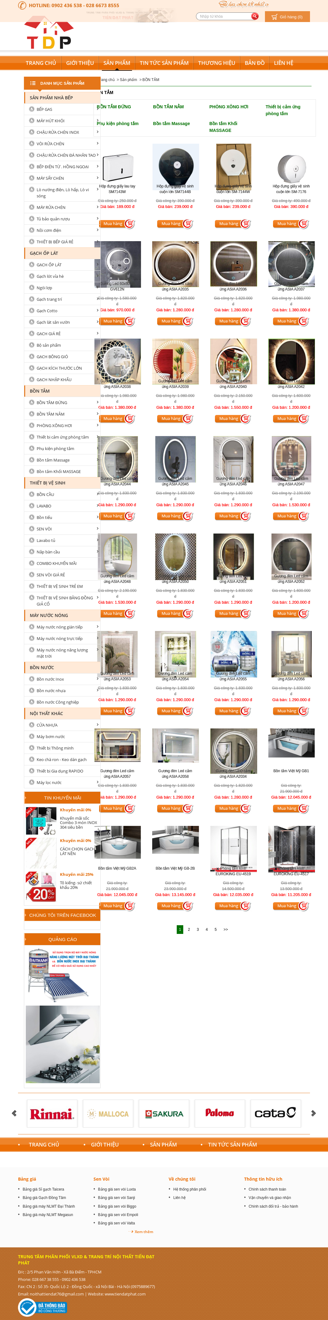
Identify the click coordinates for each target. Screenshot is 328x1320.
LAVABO (44, 506)
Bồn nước (42, 667)
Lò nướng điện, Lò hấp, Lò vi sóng (63, 193)
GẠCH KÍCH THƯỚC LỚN (59, 368)
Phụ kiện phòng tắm (118, 123)
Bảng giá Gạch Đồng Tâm (44, 1198)
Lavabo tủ (46, 540)
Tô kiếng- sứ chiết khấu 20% (76, 885)
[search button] (255, 16)
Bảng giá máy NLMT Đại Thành (49, 1206)
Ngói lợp (44, 288)
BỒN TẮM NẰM (168, 106)
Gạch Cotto (47, 310)
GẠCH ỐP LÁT (44, 253)
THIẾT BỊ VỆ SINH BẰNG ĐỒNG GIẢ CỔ (65, 601)
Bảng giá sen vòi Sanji (116, 1198)
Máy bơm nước (51, 736)
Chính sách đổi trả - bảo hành (273, 1206)
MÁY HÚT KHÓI (51, 121)
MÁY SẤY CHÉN (50, 178)
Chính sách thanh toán (267, 1189)
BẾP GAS (44, 109)
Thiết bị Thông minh (55, 748)
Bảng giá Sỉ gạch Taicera (43, 1189)
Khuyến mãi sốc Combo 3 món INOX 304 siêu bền (78, 822)
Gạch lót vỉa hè (50, 276)
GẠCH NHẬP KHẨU (54, 379)
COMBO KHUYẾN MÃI (57, 563)
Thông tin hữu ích (263, 1179)
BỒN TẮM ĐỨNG (114, 106)
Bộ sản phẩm (49, 345)
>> (226, 929)
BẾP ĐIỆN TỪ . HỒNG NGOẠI (63, 166)
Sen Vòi (101, 1179)
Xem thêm (144, 1231)
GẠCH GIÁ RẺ (49, 333)
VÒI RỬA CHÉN (50, 143)
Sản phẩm (128, 80)
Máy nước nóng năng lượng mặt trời (62, 653)
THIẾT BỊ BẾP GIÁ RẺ (55, 242)
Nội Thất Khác (46, 713)
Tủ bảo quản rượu (53, 219)
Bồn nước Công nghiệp (58, 702)
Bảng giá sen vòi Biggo (117, 1206)
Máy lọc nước (49, 782)
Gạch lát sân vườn (53, 322)
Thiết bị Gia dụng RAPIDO (60, 771)
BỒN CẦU (45, 494)
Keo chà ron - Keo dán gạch (62, 759)
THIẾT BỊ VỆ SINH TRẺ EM (60, 586)
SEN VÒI (44, 529)
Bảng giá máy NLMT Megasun (48, 1215)
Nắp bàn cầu (48, 552)
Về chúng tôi (182, 1179)
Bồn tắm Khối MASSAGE (59, 471)
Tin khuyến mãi (62, 797)
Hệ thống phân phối (189, 1189)
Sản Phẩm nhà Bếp (51, 98)
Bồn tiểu (44, 517)
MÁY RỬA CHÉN (51, 207)
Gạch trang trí (49, 299)
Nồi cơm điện (49, 230)
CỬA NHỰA (47, 725)
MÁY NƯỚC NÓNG (49, 615)
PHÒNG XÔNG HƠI (228, 106)
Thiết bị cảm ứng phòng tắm (63, 437)
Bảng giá (27, 1179)
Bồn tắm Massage (171, 123)
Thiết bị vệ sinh (48, 483)
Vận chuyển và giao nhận (270, 1198)
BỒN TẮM (151, 80)
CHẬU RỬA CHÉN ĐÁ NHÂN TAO (66, 155)
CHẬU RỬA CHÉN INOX (58, 132)
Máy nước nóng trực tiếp (60, 638)
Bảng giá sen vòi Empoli (118, 1215)
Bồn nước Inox (50, 679)
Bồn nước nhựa (51, 690)
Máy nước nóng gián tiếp (60, 627)
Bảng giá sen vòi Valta (116, 1223)
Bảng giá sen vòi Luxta (117, 1189)
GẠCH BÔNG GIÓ (52, 356)
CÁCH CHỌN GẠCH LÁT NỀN (77, 851)
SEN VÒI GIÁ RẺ (51, 575)
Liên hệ (179, 1198)
